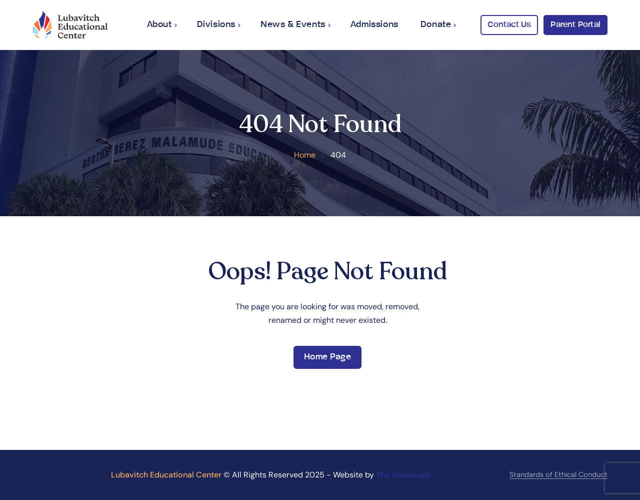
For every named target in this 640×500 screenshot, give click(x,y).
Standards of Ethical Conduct (559, 474)
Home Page (327, 356)
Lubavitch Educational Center (166, 474)
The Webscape (403, 474)
